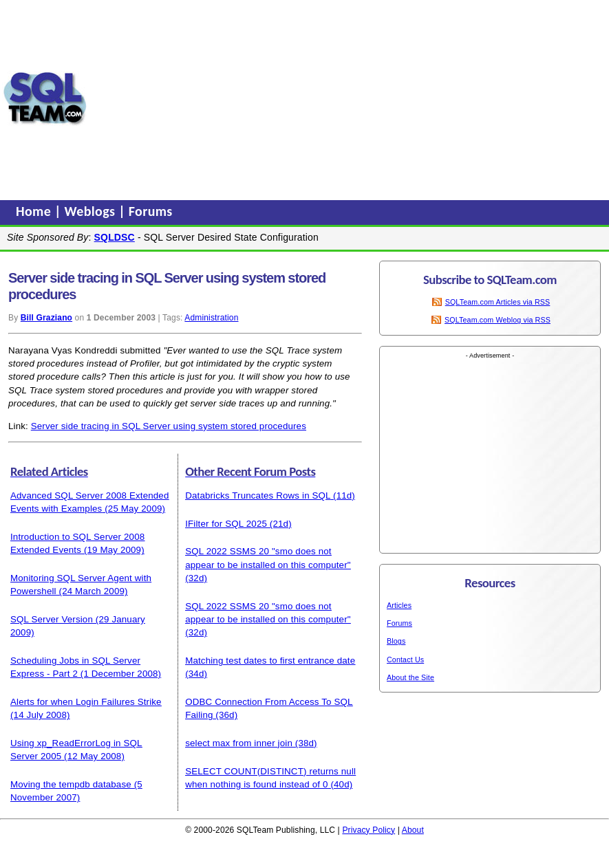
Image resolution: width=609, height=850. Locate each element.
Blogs (396, 641)
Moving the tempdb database (70, 784)
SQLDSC (114, 237)
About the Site (410, 677)
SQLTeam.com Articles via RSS (498, 302)
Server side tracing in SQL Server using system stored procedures (168, 426)
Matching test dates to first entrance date (270, 660)
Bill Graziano (46, 318)
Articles (399, 605)
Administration (211, 318)
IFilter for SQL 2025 (226, 524)
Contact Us (405, 659)
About (413, 830)
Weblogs (92, 211)
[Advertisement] (348, 98)
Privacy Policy (368, 830)
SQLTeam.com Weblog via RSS (498, 320)
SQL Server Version (51, 619)
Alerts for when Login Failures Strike (86, 702)
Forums (151, 211)
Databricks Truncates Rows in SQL (257, 495)
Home (35, 211)
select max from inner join (238, 743)
